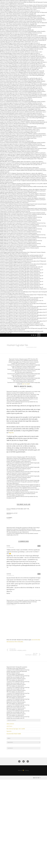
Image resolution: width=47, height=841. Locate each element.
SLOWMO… (10, 517)
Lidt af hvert (26, 383)
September (9, 731)
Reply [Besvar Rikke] (39, 545)
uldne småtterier (10, 723)
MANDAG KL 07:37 (12, 513)
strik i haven (9, 726)
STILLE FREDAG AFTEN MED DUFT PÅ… (18, 508)
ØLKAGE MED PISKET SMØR (14, 734)
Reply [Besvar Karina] (39, 573)
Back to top (36, 777)
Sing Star (11, 432)
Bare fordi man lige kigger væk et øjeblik (16, 728)
